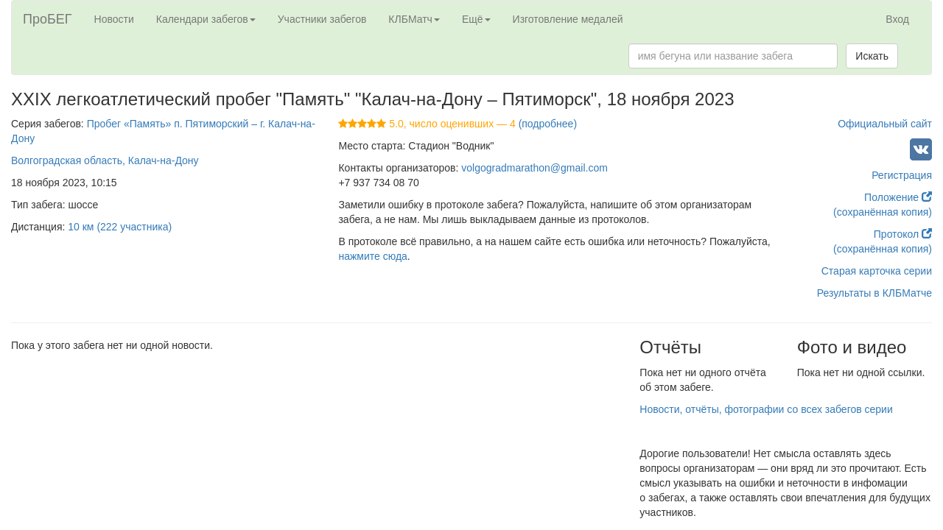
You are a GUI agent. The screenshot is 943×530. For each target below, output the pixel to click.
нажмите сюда (372, 256)
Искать (871, 56)
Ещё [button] (476, 19)
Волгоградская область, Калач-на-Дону (105, 160)
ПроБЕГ (47, 19)
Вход (897, 19)
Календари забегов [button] (206, 19)
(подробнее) (548, 124)
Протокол (903, 234)
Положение (898, 197)
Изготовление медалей (568, 19)
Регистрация (902, 175)
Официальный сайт (885, 124)
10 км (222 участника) (120, 227)
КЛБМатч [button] (414, 19)
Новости (114, 19)
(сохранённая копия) (882, 212)
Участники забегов (322, 19)
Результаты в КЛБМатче (874, 293)
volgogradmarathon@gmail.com (534, 168)
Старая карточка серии (876, 271)
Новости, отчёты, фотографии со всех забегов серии (765, 409)
